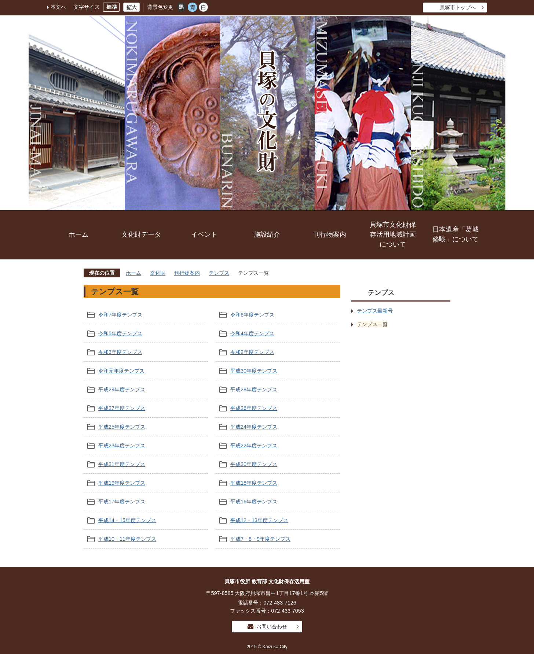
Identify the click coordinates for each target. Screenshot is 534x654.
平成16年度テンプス (253, 502)
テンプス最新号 (375, 311)
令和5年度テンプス (120, 333)
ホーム (78, 234)
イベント (204, 234)
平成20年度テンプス (253, 464)
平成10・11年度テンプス (127, 539)
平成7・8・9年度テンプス (260, 539)
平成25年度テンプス (121, 427)
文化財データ (141, 234)
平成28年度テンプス (253, 389)
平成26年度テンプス (253, 408)
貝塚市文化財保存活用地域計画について (393, 234)
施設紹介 (267, 234)
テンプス (219, 273)
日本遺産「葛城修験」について (455, 234)
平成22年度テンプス (253, 445)
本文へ (58, 7)
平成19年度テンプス (121, 483)
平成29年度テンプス (121, 389)
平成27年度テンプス (121, 408)
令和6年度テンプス (252, 315)
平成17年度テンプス (121, 502)
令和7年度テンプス (120, 315)
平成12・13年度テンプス (259, 520)
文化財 (157, 273)
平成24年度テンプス (253, 427)
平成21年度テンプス (121, 464)
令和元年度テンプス (121, 371)
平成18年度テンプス (253, 483)
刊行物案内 (329, 234)
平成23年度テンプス (121, 445)
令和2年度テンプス (252, 352)
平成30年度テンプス (253, 371)
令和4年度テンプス (252, 333)
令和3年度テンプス (120, 352)
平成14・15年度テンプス (127, 520)
